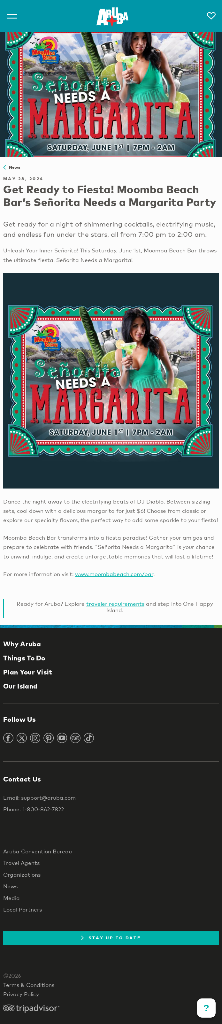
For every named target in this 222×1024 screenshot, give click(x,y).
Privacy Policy (21, 994)
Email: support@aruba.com (39, 797)
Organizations (22, 874)
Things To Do (24, 658)
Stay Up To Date (111, 937)
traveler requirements (115, 603)
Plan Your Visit (27, 672)
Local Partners (22, 909)
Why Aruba (22, 644)
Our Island (20, 686)
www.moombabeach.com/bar (114, 574)
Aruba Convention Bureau (37, 851)
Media (11, 898)
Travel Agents (21, 862)
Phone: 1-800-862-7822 (33, 809)
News (12, 167)
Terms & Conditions (28, 985)
